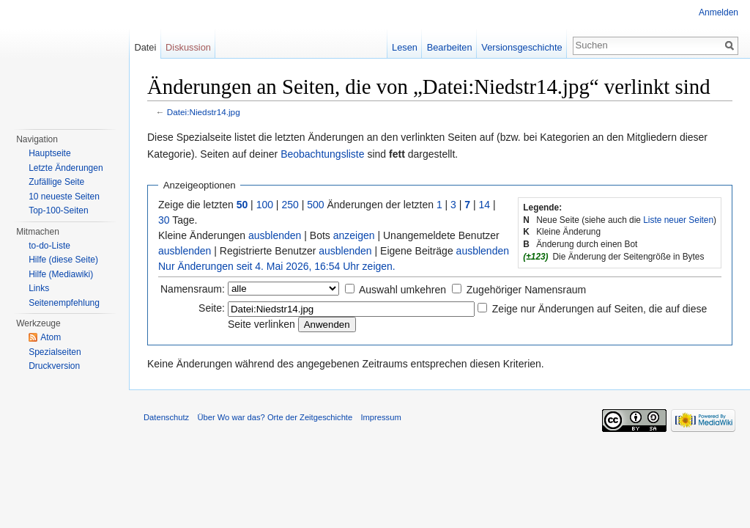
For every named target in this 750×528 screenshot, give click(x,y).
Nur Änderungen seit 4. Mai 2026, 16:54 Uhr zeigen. (277, 266)
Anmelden (718, 12)
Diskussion (188, 47)
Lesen (404, 47)
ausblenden (274, 235)
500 (315, 204)
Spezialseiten (55, 352)
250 (289, 204)
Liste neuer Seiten (678, 220)
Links (39, 288)
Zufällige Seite (56, 182)
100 (264, 204)
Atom (50, 337)
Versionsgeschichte (521, 47)
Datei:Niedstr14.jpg (203, 112)
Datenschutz (166, 417)
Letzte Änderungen (66, 168)
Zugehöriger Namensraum (526, 290)
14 (485, 204)
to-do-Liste (49, 246)
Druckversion (54, 366)
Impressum (380, 417)
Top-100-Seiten (58, 210)
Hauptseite (49, 153)
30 (164, 220)
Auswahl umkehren (402, 290)
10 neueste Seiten (64, 196)
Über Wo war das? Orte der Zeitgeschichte (274, 417)
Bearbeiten (449, 47)
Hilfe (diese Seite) (63, 259)
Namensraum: (192, 289)
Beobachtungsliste (322, 154)
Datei (145, 47)
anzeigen (354, 235)
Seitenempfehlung (64, 303)
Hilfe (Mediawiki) (61, 274)
